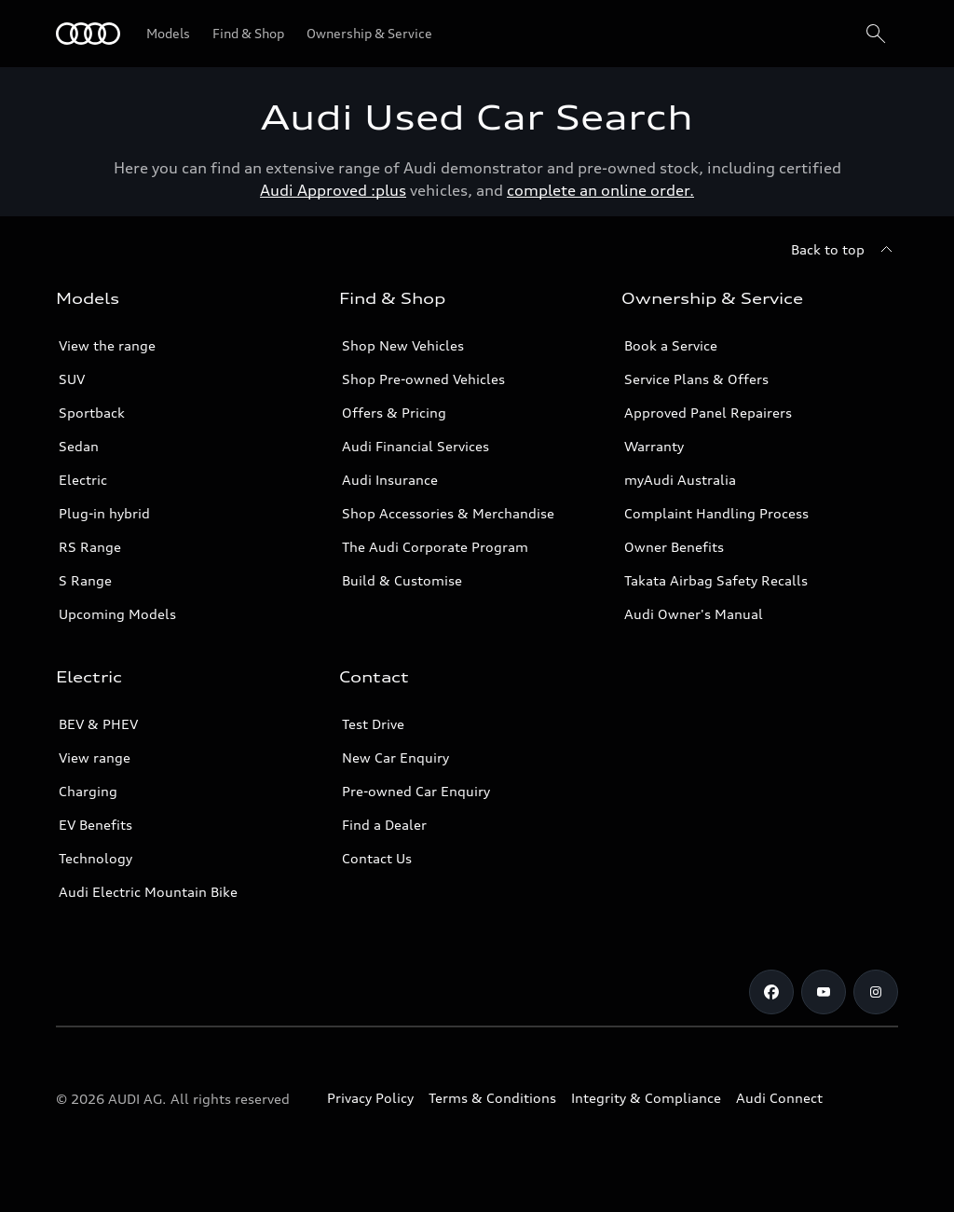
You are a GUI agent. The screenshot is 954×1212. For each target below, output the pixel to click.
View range (94, 757)
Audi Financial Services (415, 446)
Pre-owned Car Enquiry (416, 791)
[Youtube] (823, 992)
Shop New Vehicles (403, 345)
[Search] (875, 33)
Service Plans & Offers (696, 379)
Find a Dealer (384, 825)
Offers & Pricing (394, 412)
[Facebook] (771, 992)
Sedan (79, 446)
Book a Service (670, 345)
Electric (83, 480)
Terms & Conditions (492, 1098)
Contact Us (377, 858)
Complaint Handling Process (716, 513)
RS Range (90, 547)
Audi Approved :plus (333, 190)
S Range (85, 580)
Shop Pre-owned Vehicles (423, 379)
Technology (95, 858)
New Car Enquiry (395, 757)
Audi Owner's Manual (693, 614)
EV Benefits (95, 825)
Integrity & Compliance (646, 1098)
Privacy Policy (370, 1098)
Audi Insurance (390, 480)
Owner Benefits (674, 547)
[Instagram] (875, 992)
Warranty (654, 446)
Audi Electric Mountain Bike (148, 892)
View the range (107, 345)
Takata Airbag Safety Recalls (716, 580)
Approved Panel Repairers (708, 412)
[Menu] (88, 33)
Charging (88, 791)
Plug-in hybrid (104, 513)
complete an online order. (600, 190)
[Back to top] (844, 250)
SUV (72, 379)
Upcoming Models (117, 614)
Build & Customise (402, 580)
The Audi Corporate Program (435, 547)
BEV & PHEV (98, 724)
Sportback (92, 412)
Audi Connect (779, 1098)
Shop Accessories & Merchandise (448, 513)
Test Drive (373, 724)
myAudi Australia (680, 480)
